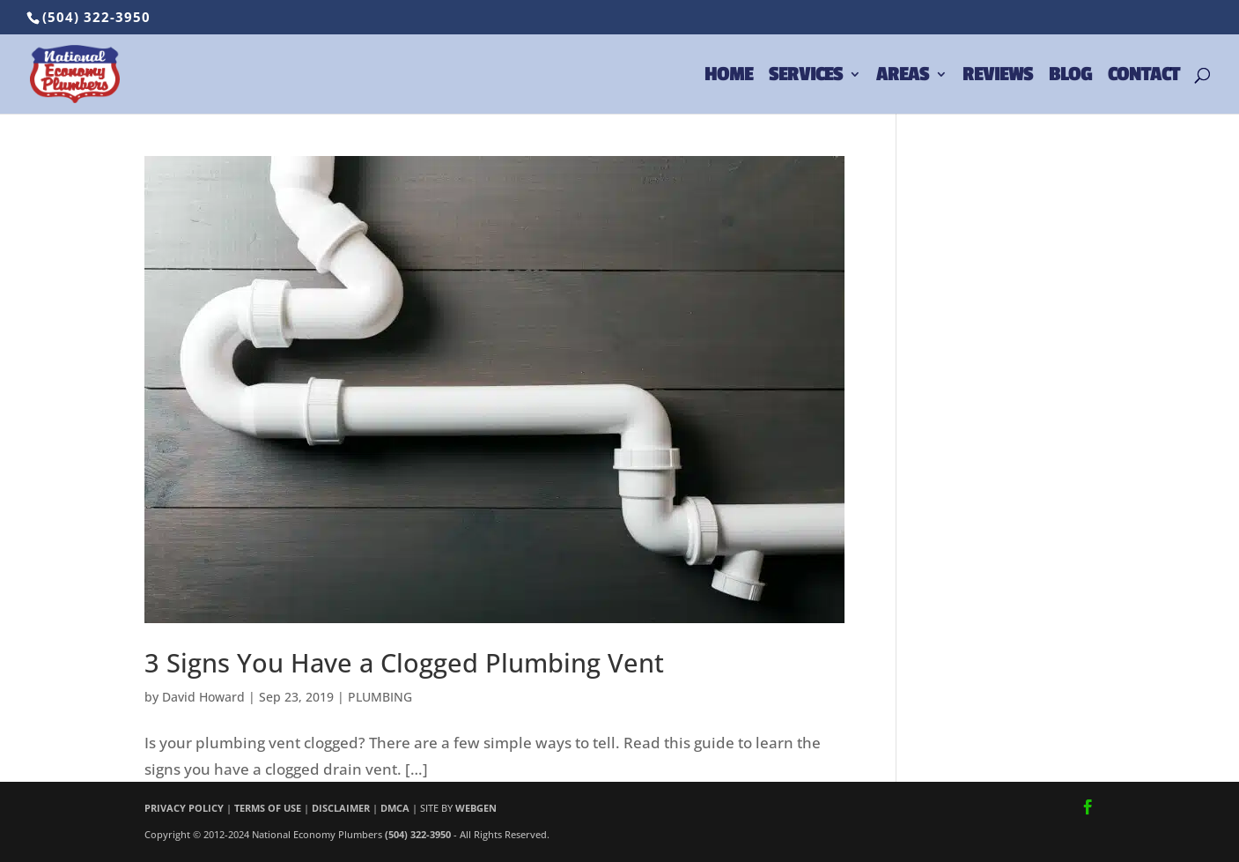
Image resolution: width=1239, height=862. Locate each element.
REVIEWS (997, 76)
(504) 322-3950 (96, 17)
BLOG (1070, 76)
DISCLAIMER (341, 807)
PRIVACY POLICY (184, 807)
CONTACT (1143, 76)
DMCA (394, 807)
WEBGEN (476, 807)
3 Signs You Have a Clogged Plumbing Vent (404, 662)
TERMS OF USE (267, 807)
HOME (728, 76)
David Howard (203, 696)
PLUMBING (380, 696)
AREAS (902, 76)
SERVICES (806, 76)
